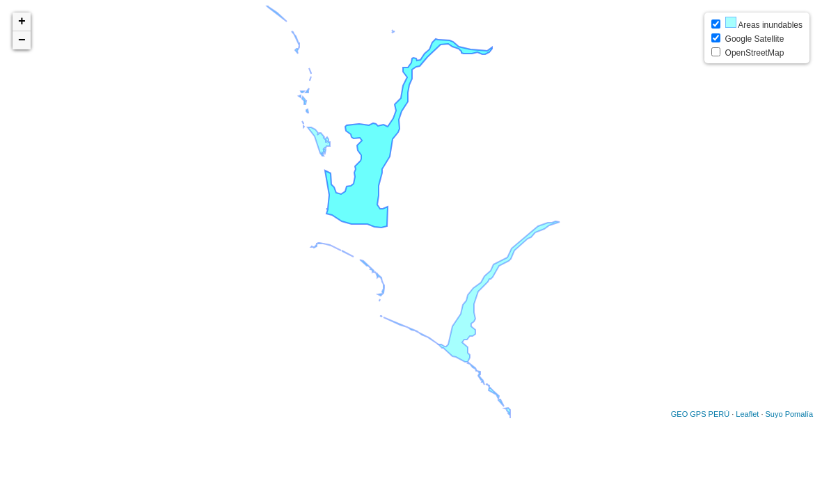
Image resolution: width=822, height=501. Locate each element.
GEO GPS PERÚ (700, 414)
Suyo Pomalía (789, 414)
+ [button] (22, 21)
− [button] (22, 40)
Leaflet (747, 414)
